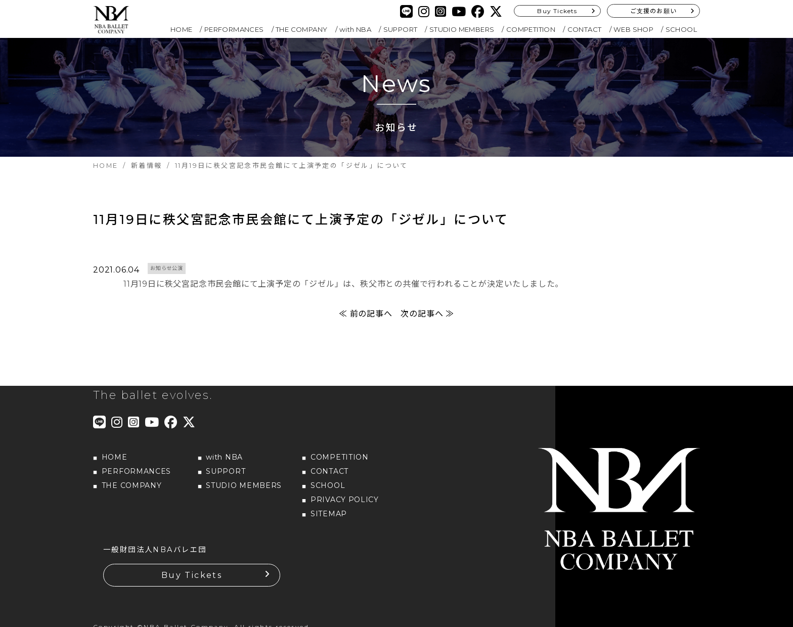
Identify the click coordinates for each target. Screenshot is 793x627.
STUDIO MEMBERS (462, 29)
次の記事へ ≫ (427, 314)
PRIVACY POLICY (345, 499)
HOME (181, 29)
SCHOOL (681, 29)
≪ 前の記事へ (365, 314)
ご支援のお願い (653, 11)
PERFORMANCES (234, 29)
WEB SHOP (633, 29)
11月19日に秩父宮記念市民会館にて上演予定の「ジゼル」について (301, 219)
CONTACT (584, 29)
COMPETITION (530, 29)
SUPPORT (400, 29)
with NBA (355, 29)
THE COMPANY (301, 29)
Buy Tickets (557, 11)
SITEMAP (329, 513)
